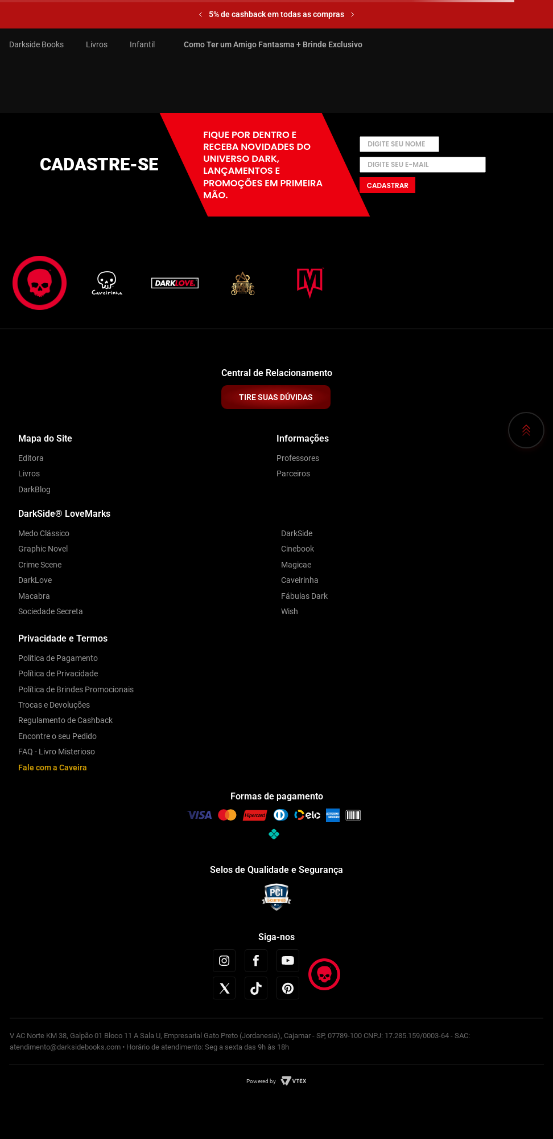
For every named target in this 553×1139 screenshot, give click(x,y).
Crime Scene (39, 564)
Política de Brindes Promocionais (76, 689)
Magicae (296, 564)
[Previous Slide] (200, 14)
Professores (297, 458)
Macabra (34, 596)
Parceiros (293, 473)
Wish (289, 611)
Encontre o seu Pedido (57, 736)
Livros (97, 44)
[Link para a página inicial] (41, 44)
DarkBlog (34, 489)
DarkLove (35, 580)
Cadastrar (387, 185)
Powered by (261, 1081)
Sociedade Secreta (50, 611)
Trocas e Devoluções (54, 704)
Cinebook (297, 548)
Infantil (142, 44)
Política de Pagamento (58, 658)
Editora (31, 458)
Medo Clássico (43, 533)
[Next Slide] (352, 14)
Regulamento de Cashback (65, 720)
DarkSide (296, 533)
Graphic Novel (43, 548)
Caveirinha (300, 580)
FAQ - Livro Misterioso (56, 751)
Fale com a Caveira (52, 767)
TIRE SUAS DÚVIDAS (276, 397)
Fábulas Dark (304, 596)
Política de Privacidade (58, 673)
